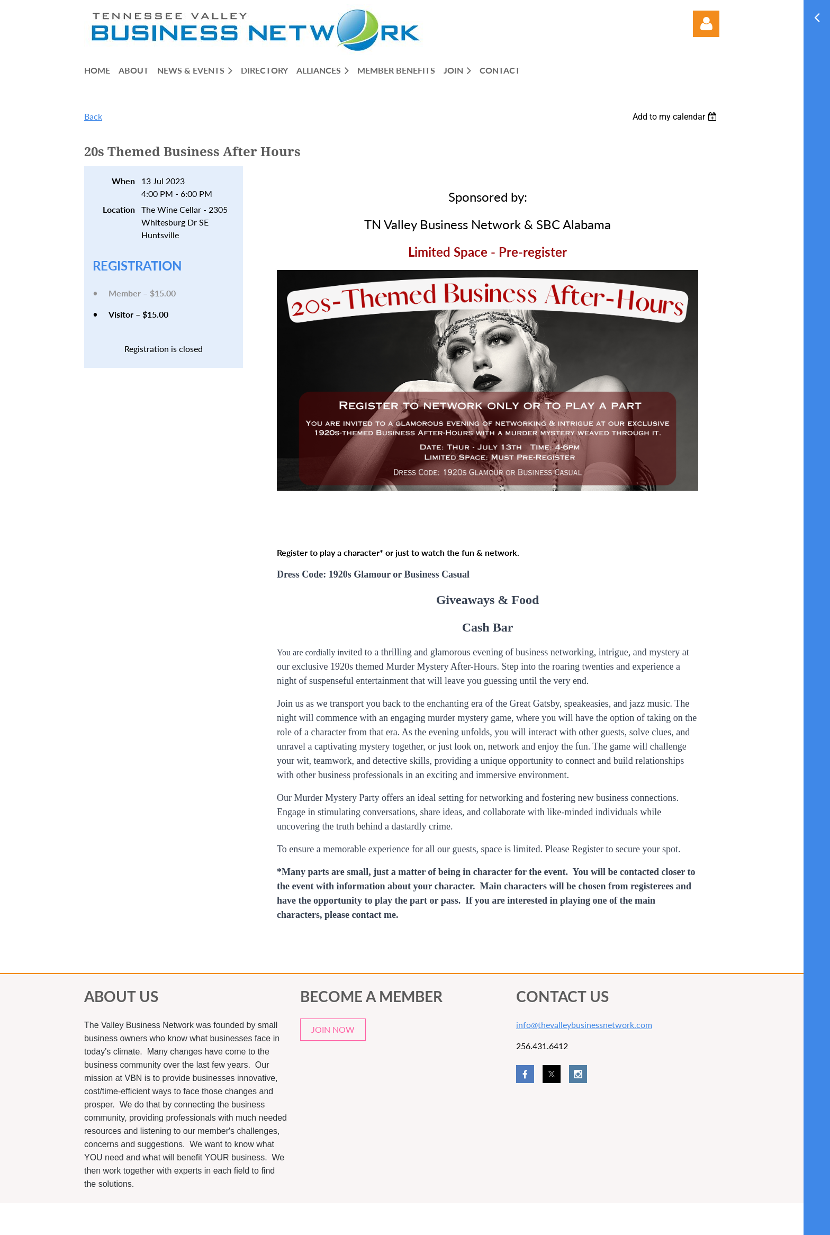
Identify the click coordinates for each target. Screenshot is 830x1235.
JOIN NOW (333, 1029)
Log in (706, 24)
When (123, 181)
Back (93, 116)
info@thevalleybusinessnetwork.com (584, 1025)
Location (119, 209)
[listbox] (676, 116)
